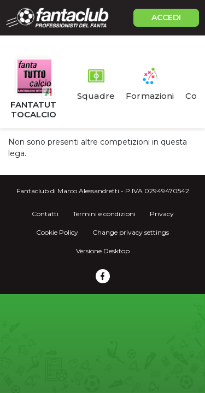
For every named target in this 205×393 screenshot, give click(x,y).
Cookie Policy (57, 232)
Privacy (162, 214)
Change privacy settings (130, 232)
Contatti (45, 214)
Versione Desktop (103, 251)
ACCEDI (166, 17)
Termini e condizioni (104, 214)
